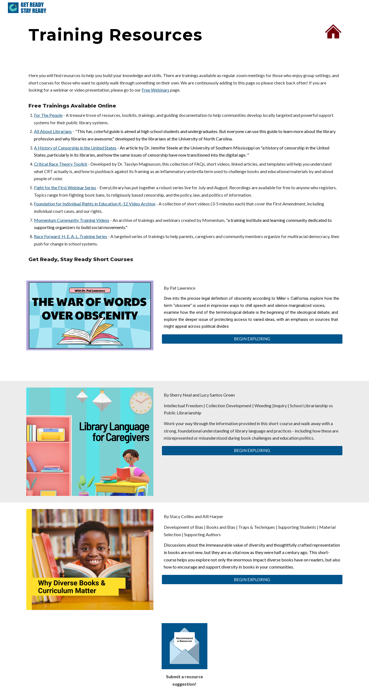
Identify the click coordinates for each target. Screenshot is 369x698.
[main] (157, 34)
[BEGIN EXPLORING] (252, 339)
